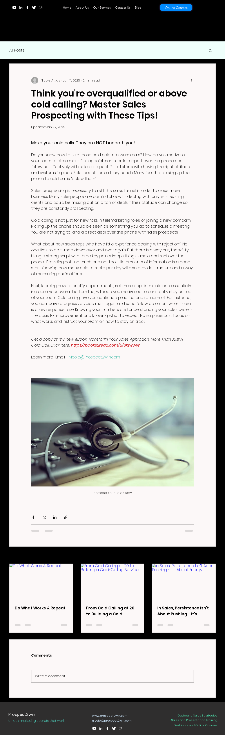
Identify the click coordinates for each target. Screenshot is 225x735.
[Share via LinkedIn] (55, 517)
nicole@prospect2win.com (112, 720)
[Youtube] (14, 7)
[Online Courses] (176, 7)
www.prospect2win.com (109, 716)
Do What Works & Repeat (40, 608)
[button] (210, 50)
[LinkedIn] (21, 7)
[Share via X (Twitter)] (44, 517)
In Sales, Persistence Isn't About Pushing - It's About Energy (183, 611)
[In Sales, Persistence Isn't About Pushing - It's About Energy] (184, 582)
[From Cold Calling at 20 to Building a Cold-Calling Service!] (112, 582)
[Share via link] (66, 517)
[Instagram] (40, 7)
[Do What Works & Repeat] (41, 582)
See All (210, 555)
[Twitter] (34, 7)
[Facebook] (27, 7)
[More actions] (191, 80)
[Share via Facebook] (33, 517)
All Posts (16, 50)
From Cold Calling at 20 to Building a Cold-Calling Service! (110, 611)
